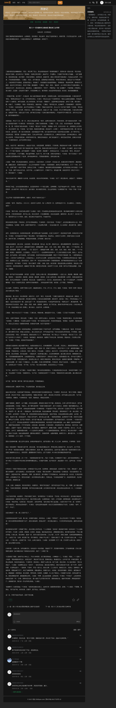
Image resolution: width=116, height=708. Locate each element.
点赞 (25, 641)
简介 (50, 22)
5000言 (7, 2)
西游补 (56, 22)
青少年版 (38, 22)
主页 (45, 32)
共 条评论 (12, 630)
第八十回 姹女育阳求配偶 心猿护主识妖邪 (26, 606)
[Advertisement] (44, 56)
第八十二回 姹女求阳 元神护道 (61, 606)
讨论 (23, 2)
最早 (79, 630)
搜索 (60, 2)
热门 (18, 2)
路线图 (45, 22)
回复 (30, 641)
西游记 (49, 32)
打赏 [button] (10, 600)
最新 (75, 630)
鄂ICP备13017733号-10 (53, 699)
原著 (31, 22)
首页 (14, 2)
